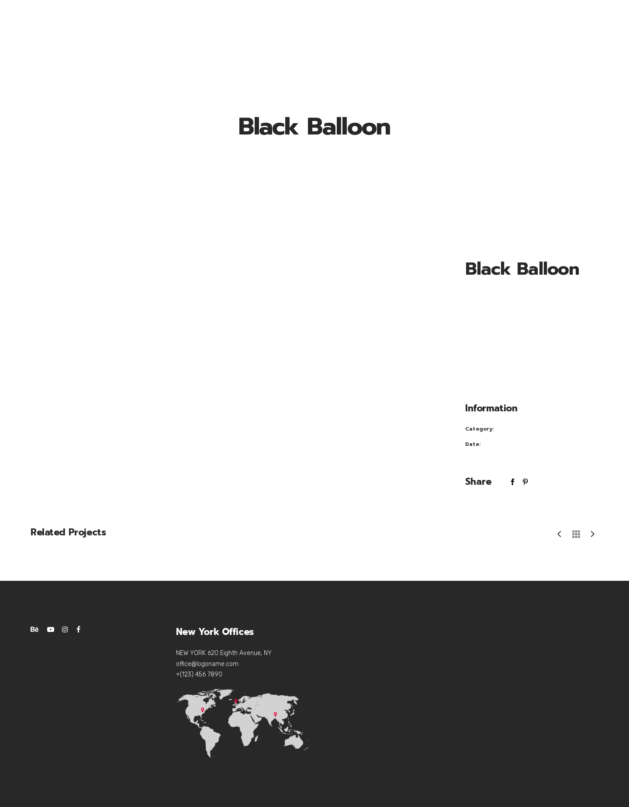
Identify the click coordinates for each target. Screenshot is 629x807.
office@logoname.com (207, 664)
